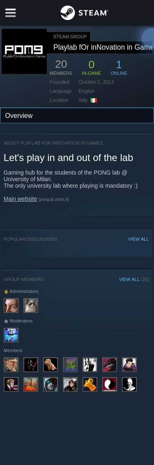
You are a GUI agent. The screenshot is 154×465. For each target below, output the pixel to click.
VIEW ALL (138, 239)
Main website (20, 199)
